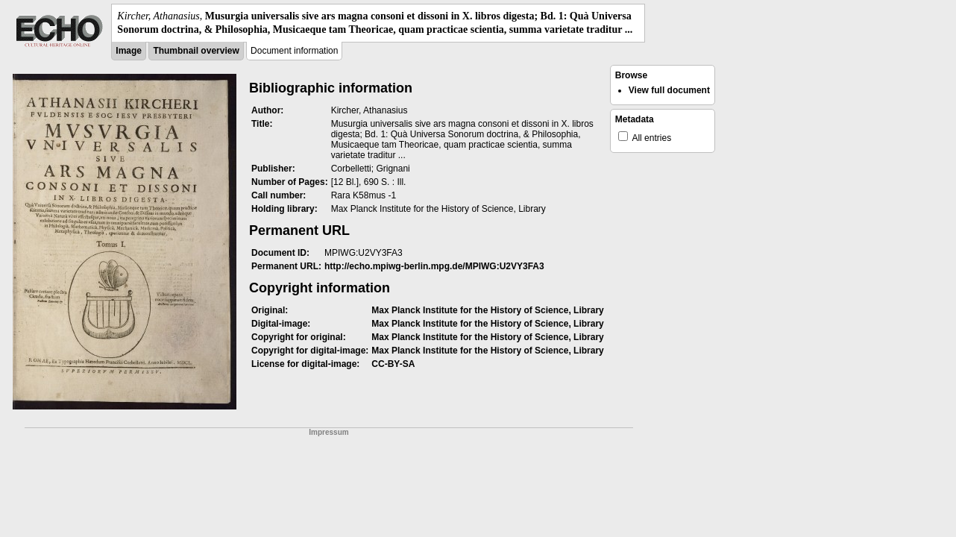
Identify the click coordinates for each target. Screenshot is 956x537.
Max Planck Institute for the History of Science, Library (487, 310)
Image (129, 50)
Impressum (328, 432)
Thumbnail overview (196, 50)
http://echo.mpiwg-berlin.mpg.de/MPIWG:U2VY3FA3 (434, 266)
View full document (669, 90)
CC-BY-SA (393, 364)
